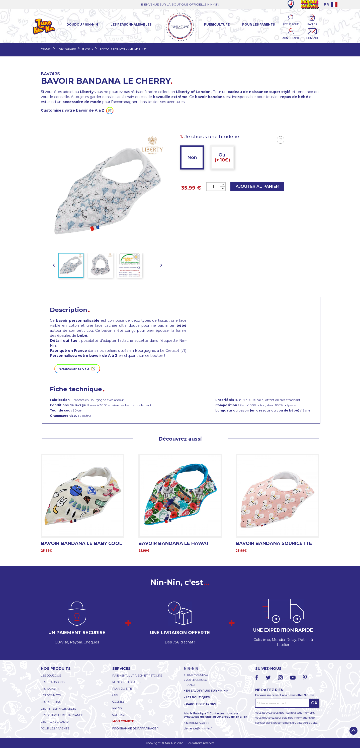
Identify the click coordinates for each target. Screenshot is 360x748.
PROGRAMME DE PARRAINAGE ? (135, 728)
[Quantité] (213, 186)
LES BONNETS (51, 695)
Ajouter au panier (257, 186)
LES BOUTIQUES (198, 697)
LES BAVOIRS (50, 689)
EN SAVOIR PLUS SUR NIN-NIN (207, 690)
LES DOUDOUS (51, 675)
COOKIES (118, 701)
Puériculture (217, 24)
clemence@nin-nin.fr (198, 728)
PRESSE (117, 708)
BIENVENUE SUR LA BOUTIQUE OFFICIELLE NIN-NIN (180, 4)
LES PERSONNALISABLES (58, 708)
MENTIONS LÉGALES (126, 682)
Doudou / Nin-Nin (82, 24)
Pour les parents (258, 24)
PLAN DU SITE (122, 688)
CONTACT (119, 714)
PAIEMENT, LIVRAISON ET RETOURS (137, 675)
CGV (115, 695)
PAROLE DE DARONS (201, 704)
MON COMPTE (123, 721)
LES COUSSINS (51, 702)
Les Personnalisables (131, 24)
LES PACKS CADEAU (55, 721)
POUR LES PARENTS (55, 728)
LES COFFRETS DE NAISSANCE (62, 715)
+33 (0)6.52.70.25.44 (196, 722)
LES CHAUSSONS (52, 682)
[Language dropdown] (330, 4)
